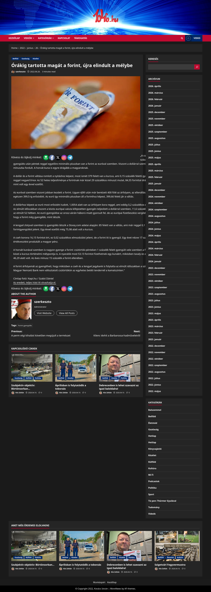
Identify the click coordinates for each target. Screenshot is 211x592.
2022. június (154, 384)
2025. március (155, 170)
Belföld (15, 59)
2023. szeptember (157, 287)
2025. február (155, 177)
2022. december (156, 345)
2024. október (155, 203)
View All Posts (67, 313)
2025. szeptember (157, 131)
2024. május (154, 235)
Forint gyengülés (25, 325)
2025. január (154, 183)
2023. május (154, 313)
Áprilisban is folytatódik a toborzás (80, 564)
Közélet (36, 59)
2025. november (156, 118)
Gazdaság (25, 59)
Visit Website (44, 313)
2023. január (154, 339)
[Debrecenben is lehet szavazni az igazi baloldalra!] (119, 368)
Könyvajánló (154, 448)
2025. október (155, 125)
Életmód (152, 423)
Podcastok (153, 481)
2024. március (155, 248)
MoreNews (115, 588)
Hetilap (152, 435)
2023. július (154, 300)
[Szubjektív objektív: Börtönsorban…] (31, 368)
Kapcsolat (64, 38)
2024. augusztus (156, 216)
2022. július (154, 378)
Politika (38, 378)
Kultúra (152, 468)
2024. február (155, 254)
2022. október (155, 358)
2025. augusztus (156, 138)
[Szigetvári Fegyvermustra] (177, 546)
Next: (108, 333)
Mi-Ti (150, 474)
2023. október (155, 280)
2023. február (155, 332)
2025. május (154, 157)
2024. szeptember (157, 209)
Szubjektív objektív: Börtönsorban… (23, 387)
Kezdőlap (112, 582)
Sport (151, 494)
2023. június (154, 306)
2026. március (155, 92)
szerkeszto (18, 72)
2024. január (154, 261)
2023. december (156, 268)
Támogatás (80, 38)
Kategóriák (45, 38)
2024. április (154, 242)
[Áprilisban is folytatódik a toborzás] (75, 368)
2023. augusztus (156, 293)
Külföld (28, 378)
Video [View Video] (192, 38)
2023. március (155, 326)
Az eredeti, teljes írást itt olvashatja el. (34, 282)
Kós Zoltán (17, 392)
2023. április (154, 319)
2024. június (154, 228)
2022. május (154, 391)
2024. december (156, 190)
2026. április (154, 86)
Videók (28, 38)
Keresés (153, 58)
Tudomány (154, 507)
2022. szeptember (157, 365)
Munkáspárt (99, 582)
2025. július (154, 144)
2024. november (156, 196)
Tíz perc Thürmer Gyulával (162, 500)
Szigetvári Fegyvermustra (170, 564)
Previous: (43, 333)
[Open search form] (182, 38)
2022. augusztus (156, 371)
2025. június (154, 151)
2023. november (156, 274)
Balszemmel (154, 409)
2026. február (155, 99)
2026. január (154, 105)
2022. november (156, 352)
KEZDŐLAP (14, 38)
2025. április (154, 164)
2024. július (154, 222)
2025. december (156, 112)
